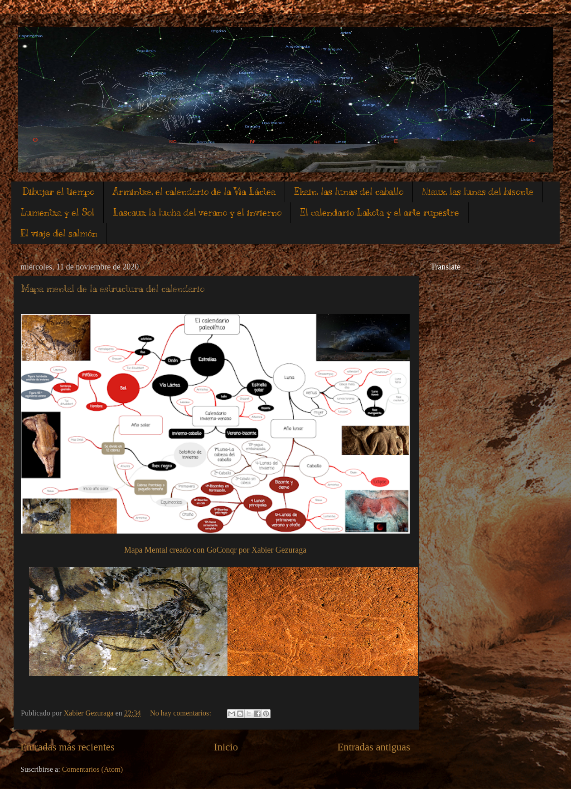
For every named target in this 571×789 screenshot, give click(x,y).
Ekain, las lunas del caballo (348, 191)
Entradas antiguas (373, 747)
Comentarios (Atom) (92, 769)
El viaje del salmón (58, 233)
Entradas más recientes (67, 747)
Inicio (226, 747)
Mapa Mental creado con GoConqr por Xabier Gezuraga (215, 549)
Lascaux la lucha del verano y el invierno (197, 212)
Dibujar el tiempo (58, 191)
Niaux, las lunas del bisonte (477, 191)
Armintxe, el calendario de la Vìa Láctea (194, 191)
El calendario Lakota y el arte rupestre (379, 212)
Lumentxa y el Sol (57, 212)
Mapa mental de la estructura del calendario (112, 288)
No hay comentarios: (181, 713)
